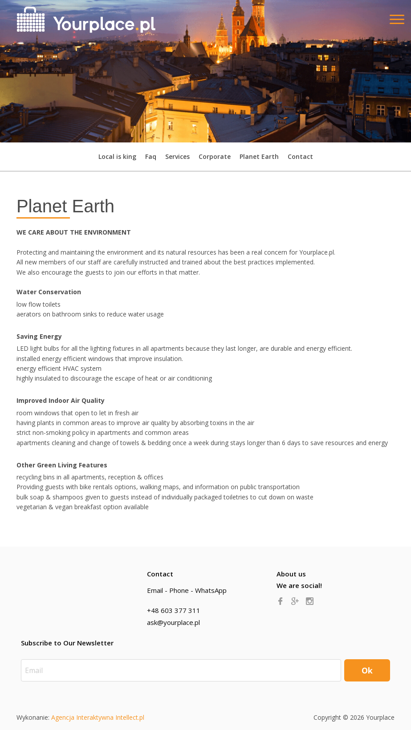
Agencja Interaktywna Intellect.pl (97, 717)
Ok (367, 670)
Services (177, 156)
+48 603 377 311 (173, 610)
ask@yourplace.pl (173, 622)
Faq (150, 156)
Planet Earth (259, 156)
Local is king (117, 156)
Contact (300, 156)
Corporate (215, 156)
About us (291, 573)
